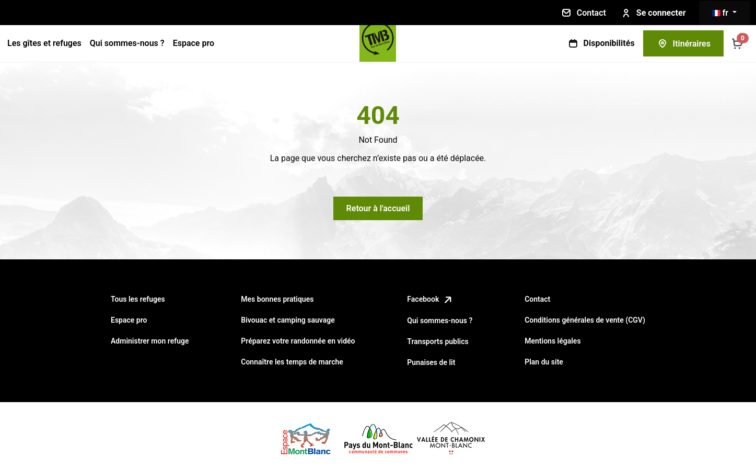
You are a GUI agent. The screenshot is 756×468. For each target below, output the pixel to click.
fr (721, 13)
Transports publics (437, 341)
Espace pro (193, 43)
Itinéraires (683, 43)
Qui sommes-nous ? (127, 43)
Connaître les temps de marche (292, 362)
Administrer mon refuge (150, 341)
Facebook (430, 299)
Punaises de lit (431, 362)
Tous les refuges (138, 299)
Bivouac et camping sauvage (287, 320)
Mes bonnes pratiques (277, 299)
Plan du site (544, 362)
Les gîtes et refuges (44, 43)
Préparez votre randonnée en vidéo (298, 341)
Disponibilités (601, 43)
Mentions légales (552, 341)
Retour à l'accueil (378, 208)
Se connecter (653, 13)
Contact (583, 12)
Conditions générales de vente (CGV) (585, 320)
